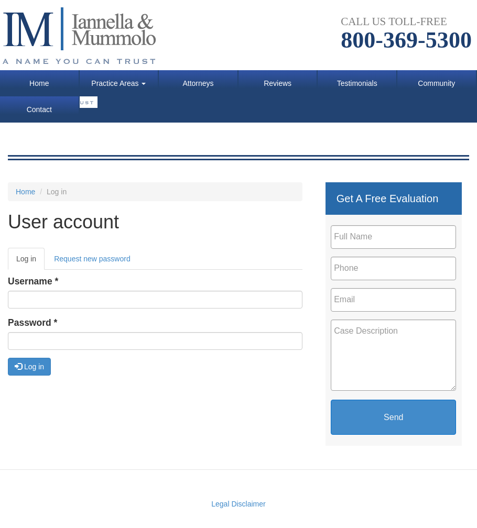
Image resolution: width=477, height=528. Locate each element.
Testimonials (357, 83)
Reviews (277, 83)
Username (33, 281)
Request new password (92, 259)
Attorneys (197, 83)
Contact (39, 109)
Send (393, 417)
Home (39, 83)
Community (436, 83)
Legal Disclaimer (238, 504)
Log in (30, 262)
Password (32, 322)
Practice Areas (118, 83)
